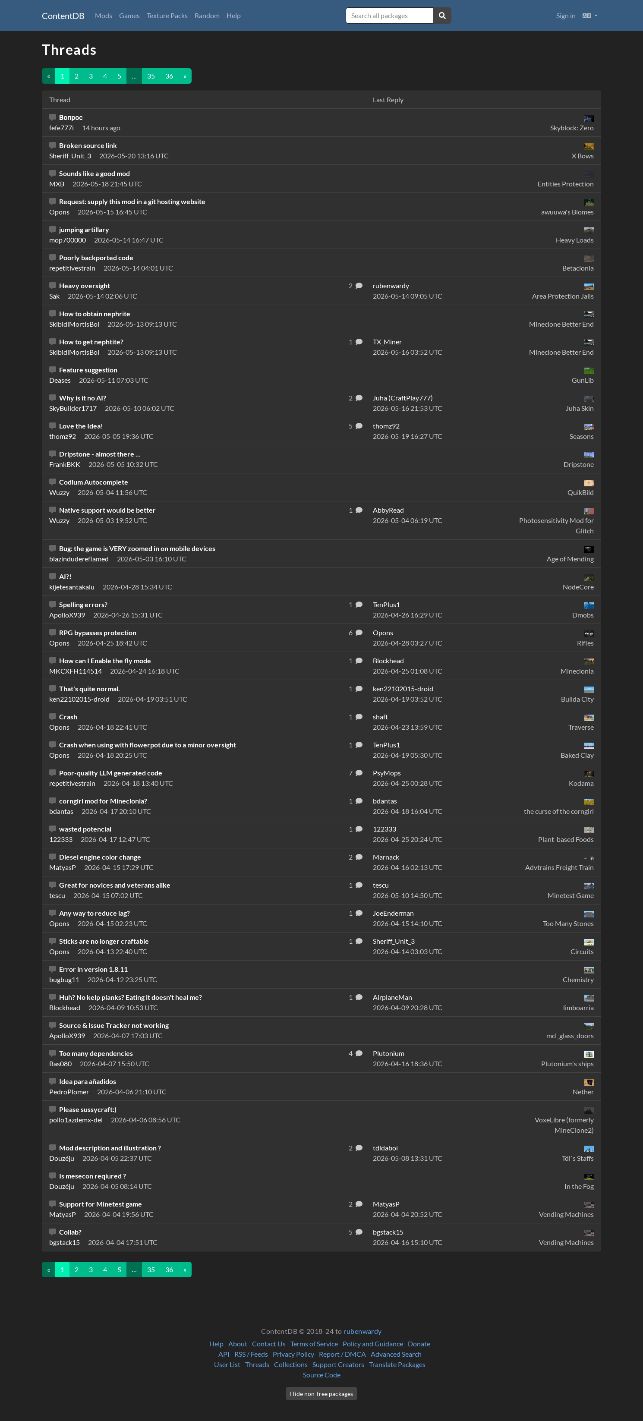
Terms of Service (314, 1343)
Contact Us (269, 1343)
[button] (590, 15)
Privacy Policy (293, 1354)
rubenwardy (363, 1331)
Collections (291, 1364)
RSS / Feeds (251, 1354)
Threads (257, 1364)
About (237, 1343)
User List (227, 1364)
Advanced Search (396, 1354)
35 (151, 76)
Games (129, 15)
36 (169, 76)
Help (234, 15)
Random (207, 15)
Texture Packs (167, 15)
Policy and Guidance (373, 1343)
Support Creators (338, 1364)
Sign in (566, 15)
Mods (103, 15)
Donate (419, 1343)
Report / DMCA (342, 1354)
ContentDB (63, 15)
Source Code (321, 1375)
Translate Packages (397, 1364)
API (224, 1354)
